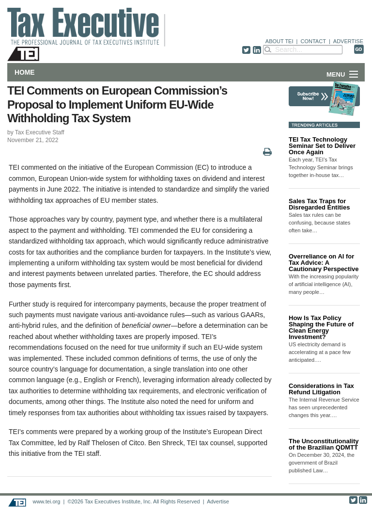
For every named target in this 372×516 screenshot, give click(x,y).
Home (24, 72)
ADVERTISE (348, 41)
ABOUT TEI (279, 41)
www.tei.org (46, 501)
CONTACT (313, 41)
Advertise (218, 501)
